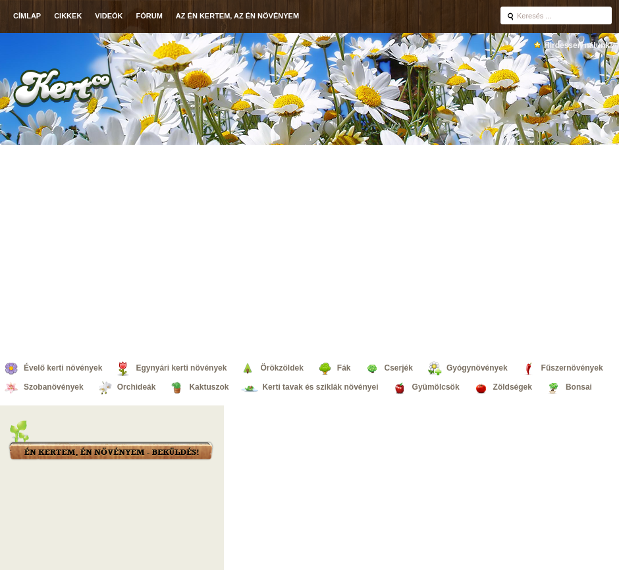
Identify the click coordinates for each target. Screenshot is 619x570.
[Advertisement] (123, 249)
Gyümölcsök (436, 387)
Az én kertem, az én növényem (237, 16)
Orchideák (136, 387)
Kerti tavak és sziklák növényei (320, 387)
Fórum (149, 16)
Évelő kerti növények (63, 368)
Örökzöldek (281, 368)
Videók (108, 16)
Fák (344, 368)
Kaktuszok (209, 387)
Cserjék (399, 368)
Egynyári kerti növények (181, 368)
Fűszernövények (572, 368)
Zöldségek (512, 387)
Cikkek (68, 16)
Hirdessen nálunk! (578, 45)
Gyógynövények (477, 368)
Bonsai (579, 387)
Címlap (27, 16)
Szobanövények (54, 387)
